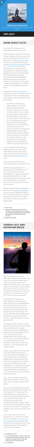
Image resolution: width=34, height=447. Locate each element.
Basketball (14, 436)
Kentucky (17, 439)
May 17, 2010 (8, 207)
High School (20, 437)
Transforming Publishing (16, 64)
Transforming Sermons (20, 60)
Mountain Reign (16, 168)
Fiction (13, 437)
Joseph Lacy (9, 439)
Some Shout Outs (14, 42)
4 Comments (9, 442)
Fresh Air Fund (21, 91)
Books (21, 436)
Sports (16, 440)
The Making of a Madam (19, 190)
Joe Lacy (18, 209)
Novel (11, 440)
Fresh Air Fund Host (21, 156)
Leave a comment (11, 217)
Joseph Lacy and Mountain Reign (14, 226)
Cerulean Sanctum (17, 25)
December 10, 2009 (11, 434)
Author (7, 436)
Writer (21, 440)
